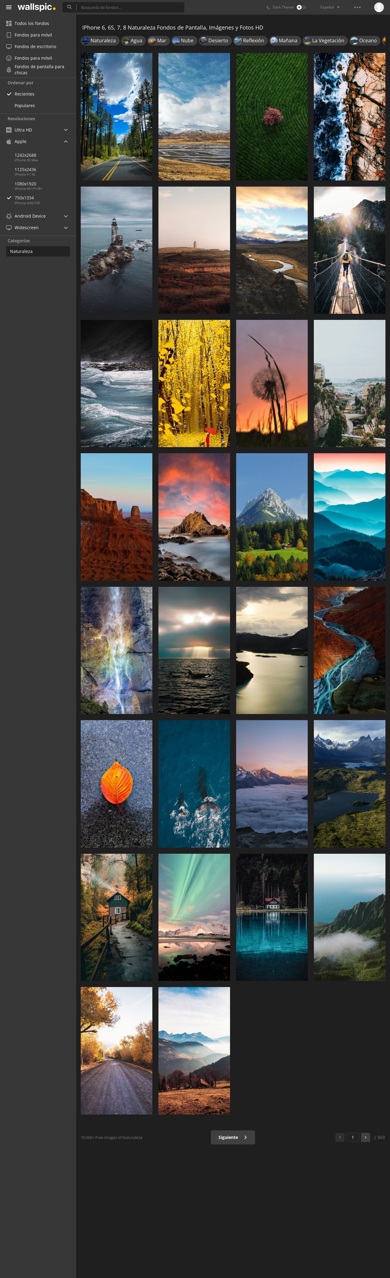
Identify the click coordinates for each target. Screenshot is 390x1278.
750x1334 (45, 197)
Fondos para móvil (29, 35)
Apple (16, 141)
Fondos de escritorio (31, 46)
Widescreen (22, 227)
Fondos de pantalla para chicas (35, 69)
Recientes (24, 94)
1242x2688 (25, 155)
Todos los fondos (27, 23)
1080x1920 (25, 183)
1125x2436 (25, 169)
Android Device (26, 216)
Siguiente (232, 1137)
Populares (25, 105)
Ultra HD (19, 130)
